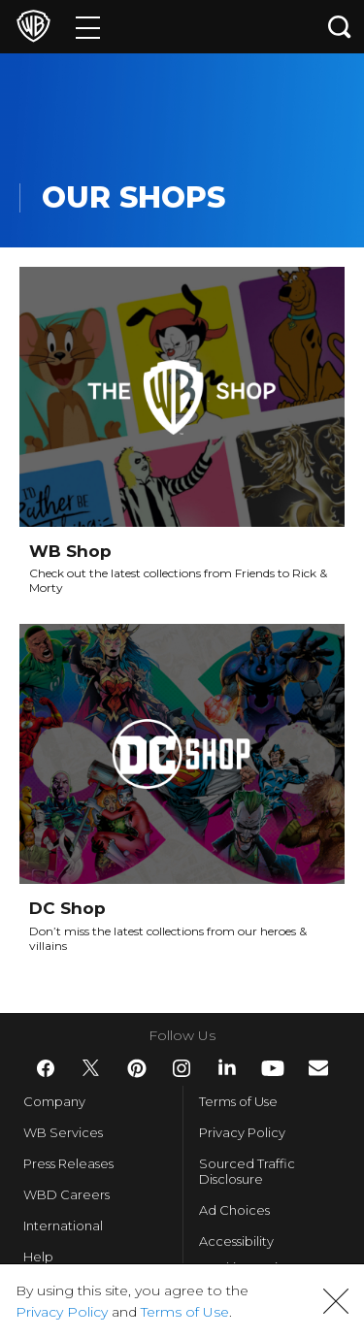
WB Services (63, 1132)
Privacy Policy (242, 1132)
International (63, 1225)
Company (54, 1101)
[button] (335, 1301)
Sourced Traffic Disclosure (247, 1171)
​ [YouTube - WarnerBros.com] (272, 1068)
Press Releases (68, 1163)
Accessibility (236, 1241)
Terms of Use (238, 1101)
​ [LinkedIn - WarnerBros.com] (227, 1067)
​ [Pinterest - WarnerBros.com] (137, 1068)
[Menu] (88, 26)
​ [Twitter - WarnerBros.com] (91, 1068)
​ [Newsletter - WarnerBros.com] (318, 1068)
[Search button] (339, 26)
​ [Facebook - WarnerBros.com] (45, 1068)
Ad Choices (234, 1210)
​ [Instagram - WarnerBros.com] (181, 1068)
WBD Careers (66, 1194)
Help (38, 1256)
